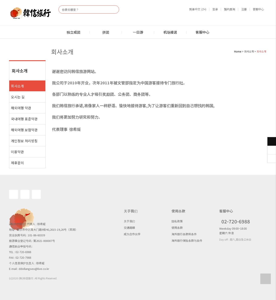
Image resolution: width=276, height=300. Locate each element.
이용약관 (17, 151)
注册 (244, 9)
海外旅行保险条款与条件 (187, 240)
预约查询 (229, 9)
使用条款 (177, 228)
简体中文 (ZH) (197, 9)
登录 (215, 9)
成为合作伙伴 (132, 234)
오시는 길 (18, 96)
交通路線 (129, 228)
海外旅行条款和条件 (184, 234)
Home (237, 51)
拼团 (105, 32)
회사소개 (17, 85)
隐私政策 (177, 221)
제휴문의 (17, 162)
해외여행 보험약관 (24, 129)
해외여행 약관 (21, 107)
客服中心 (258, 9)
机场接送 (170, 32)
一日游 (138, 32)
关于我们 (129, 221)
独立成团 (73, 32)
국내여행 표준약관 (24, 118)
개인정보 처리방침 (24, 140)
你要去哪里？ (70, 10)
